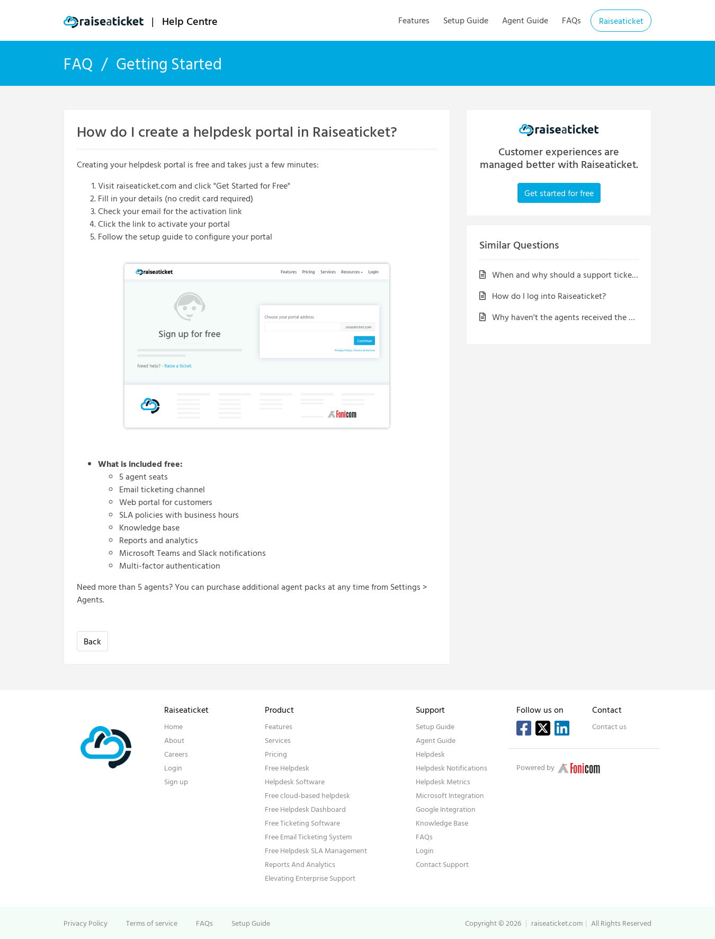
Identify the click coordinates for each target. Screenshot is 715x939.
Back (92, 641)
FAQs (571, 20)
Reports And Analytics (300, 864)
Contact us (609, 726)
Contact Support (442, 864)
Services (278, 740)
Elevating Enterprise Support (310, 877)
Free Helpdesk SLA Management (316, 850)
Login (173, 767)
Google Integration (446, 808)
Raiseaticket (621, 20)
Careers (176, 753)
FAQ (78, 63)
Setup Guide (465, 20)
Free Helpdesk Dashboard (305, 808)
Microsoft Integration (450, 795)
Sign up (176, 781)
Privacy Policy (86, 922)
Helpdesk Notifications (451, 767)
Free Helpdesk (287, 767)
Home (173, 726)
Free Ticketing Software (302, 822)
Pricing (276, 753)
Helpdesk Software (295, 781)
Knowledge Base (442, 822)
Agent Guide (525, 20)
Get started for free (559, 193)
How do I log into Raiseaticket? (542, 295)
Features (414, 20)
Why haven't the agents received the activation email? (585, 317)
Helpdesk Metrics (443, 781)
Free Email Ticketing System (308, 836)
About (174, 740)
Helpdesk (430, 753)
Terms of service (151, 922)
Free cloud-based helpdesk (307, 795)
